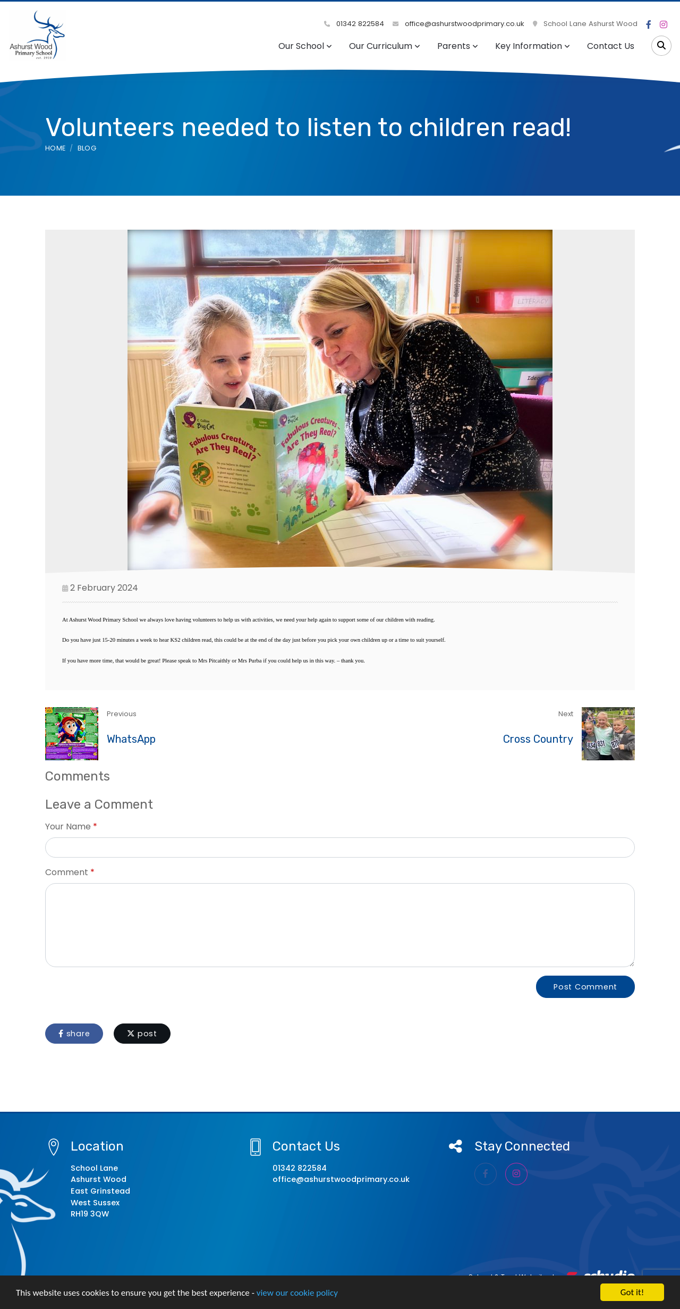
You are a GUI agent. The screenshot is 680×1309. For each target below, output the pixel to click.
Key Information (532, 46)
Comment (66, 872)
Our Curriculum (384, 46)
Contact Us (610, 46)
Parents (457, 46)
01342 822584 (354, 24)
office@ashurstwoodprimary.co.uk (458, 24)
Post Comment (585, 986)
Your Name (68, 826)
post (142, 1033)
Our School (305, 46)
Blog (87, 148)
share (74, 1033)
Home (55, 148)
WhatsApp (131, 739)
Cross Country (538, 739)
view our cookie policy (297, 1292)
